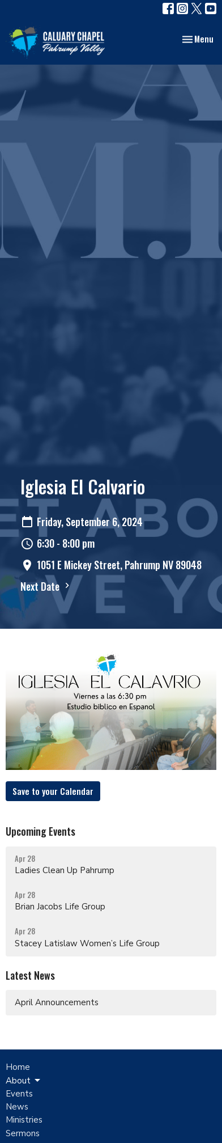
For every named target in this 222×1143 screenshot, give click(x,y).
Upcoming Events (40, 831)
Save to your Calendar (52, 791)
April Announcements (57, 1002)
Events (19, 1093)
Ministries (24, 1119)
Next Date (46, 586)
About (24, 1081)
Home (18, 1067)
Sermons (23, 1133)
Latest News (30, 975)
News (17, 1106)
